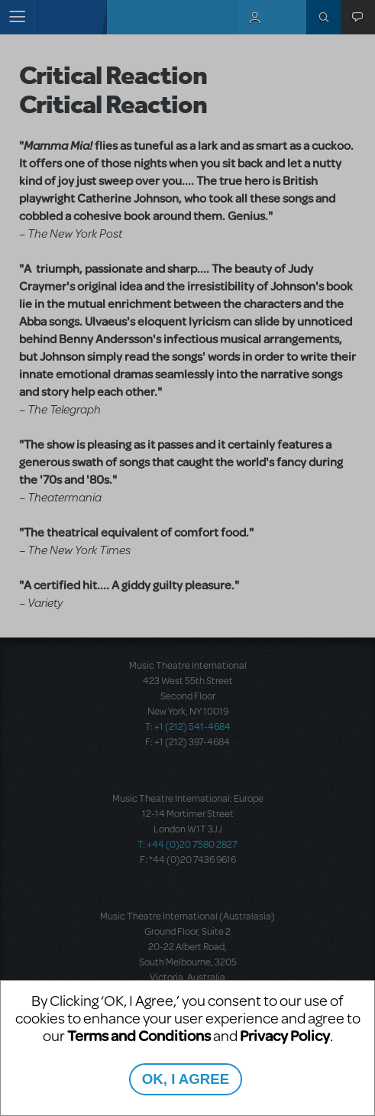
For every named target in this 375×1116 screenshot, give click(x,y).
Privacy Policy (285, 1035)
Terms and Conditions (139, 1035)
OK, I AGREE (185, 1079)
